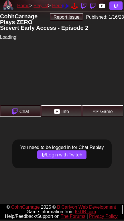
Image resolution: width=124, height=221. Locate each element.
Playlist (41, 5)
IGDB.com (85, 211)
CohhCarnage (25, 207)
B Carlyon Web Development (86, 207)
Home (23, 5)
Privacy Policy (103, 216)
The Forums (73, 216)
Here (57, 5)
